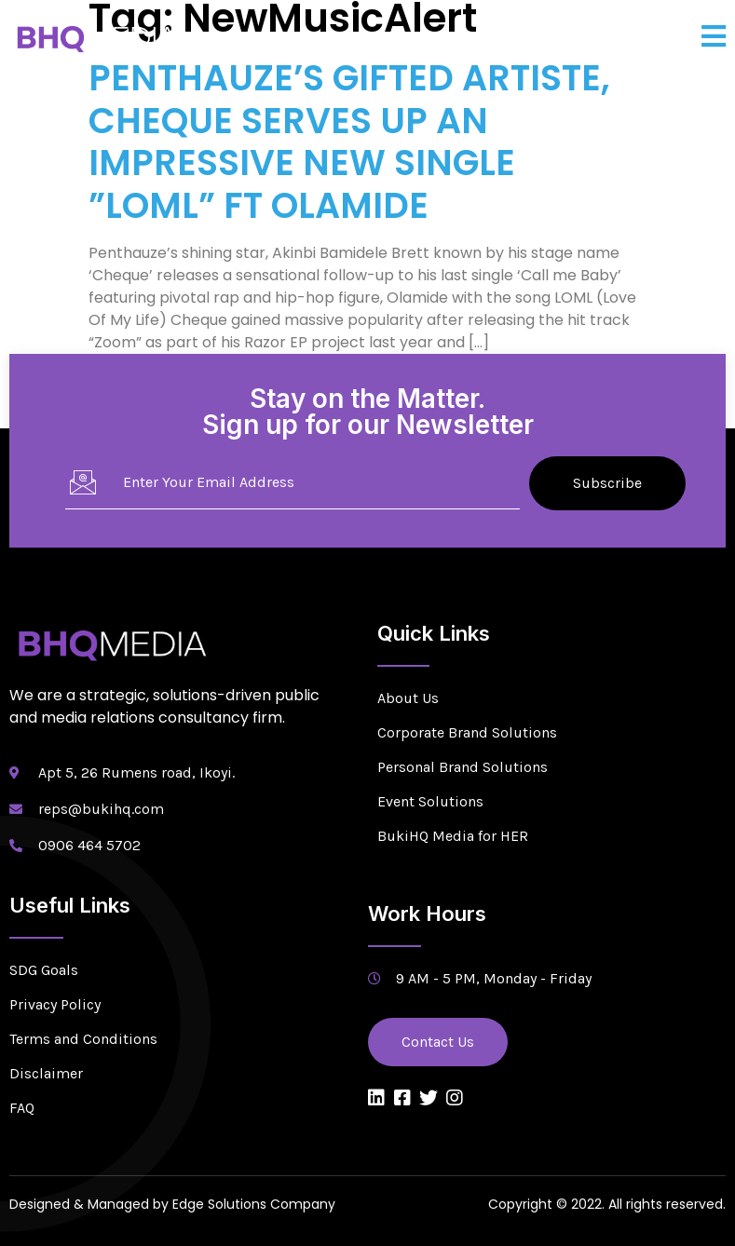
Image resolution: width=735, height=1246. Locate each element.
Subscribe (607, 483)
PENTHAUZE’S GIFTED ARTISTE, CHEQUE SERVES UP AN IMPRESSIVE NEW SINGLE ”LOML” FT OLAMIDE (349, 141)
